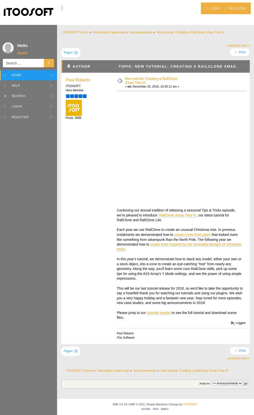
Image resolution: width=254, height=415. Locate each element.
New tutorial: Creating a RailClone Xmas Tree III (151, 80)
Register (235, 8)
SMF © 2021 (137, 404)
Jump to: (204, 383)
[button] (62, 8)
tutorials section (159, 313)
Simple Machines (156, 404)
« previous (233, 45)
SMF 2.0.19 (120, 404)
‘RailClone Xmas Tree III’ (177, 215)
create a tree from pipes (192, 235)
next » (245, 45)
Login (213, 8)
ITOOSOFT (190, 404)
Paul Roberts (78, 80)
